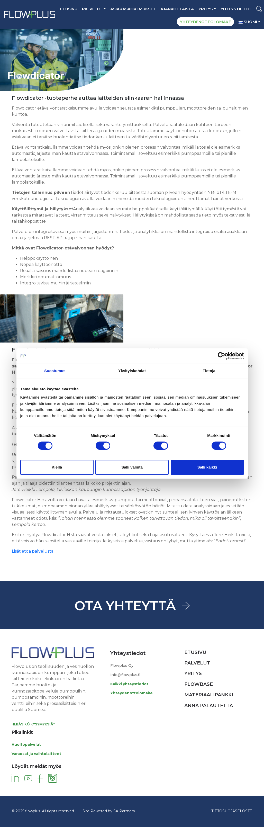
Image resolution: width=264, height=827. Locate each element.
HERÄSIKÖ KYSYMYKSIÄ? (33, 724)
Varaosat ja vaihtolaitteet (36, 753)
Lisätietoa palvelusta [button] (32, 551)
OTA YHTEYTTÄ (125, 606)
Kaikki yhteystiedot (129, 684)
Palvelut (92, 8)
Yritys (205, 8)
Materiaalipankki (208, 695)
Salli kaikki (207, 467)
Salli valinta (132, 467)
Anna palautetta (208, 705)
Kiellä (57, 467)
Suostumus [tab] (55, 370)
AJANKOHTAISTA (177, 8)
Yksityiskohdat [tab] (132, 370)
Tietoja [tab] (209, 370)
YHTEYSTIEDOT (236, 8)
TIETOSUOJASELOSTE (231, 811)
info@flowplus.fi (125, 674)
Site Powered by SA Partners (109, 811)
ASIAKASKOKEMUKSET (133, 8)
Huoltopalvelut (26, 744)
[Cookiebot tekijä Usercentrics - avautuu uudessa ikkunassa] (221, 356)
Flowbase (198, 684)
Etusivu (68, 8)
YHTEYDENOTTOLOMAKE (205, 21)
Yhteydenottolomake (131, 693)
